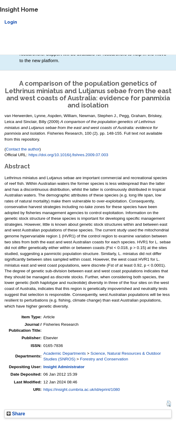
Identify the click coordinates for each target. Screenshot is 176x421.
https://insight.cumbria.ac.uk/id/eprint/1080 (81, 389)
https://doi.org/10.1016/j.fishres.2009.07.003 (68, 155)
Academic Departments (64, 353)
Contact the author (23, 149)
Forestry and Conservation (104, 359)
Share (16, 413)
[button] (168, 404)
